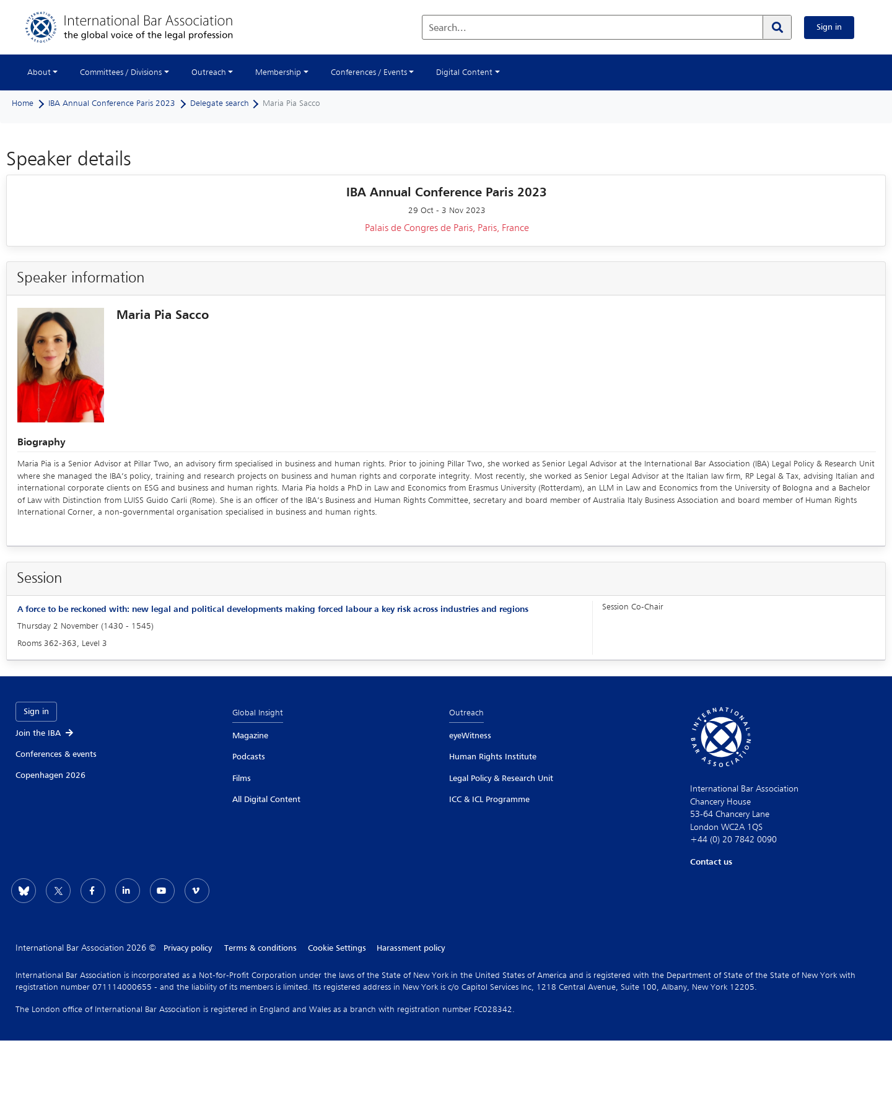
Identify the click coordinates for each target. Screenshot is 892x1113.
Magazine (250, 735)
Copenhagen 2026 (50, 775)
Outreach (208, 72)
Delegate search (219, 103)
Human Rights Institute (492, 757)
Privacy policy (188, 948)
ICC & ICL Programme (489, 799)
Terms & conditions (260, 948)
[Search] (777, 27)
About (39, 72)
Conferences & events (56, 754)
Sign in (829, 27)
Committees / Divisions (121, 72)
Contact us (711, 862)
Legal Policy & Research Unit (501, 778)
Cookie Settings (338, 948)
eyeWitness (470, 735)
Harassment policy (414, 948)
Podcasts (248, 757)
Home (22, 103)
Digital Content (464, 72)
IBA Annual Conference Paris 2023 (111, 103)
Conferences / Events (369, 72)
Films (241, 778)
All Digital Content (266, 799)
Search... (447, 28)
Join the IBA (45, 733)
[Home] (141, 27)
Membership (278, 72)
